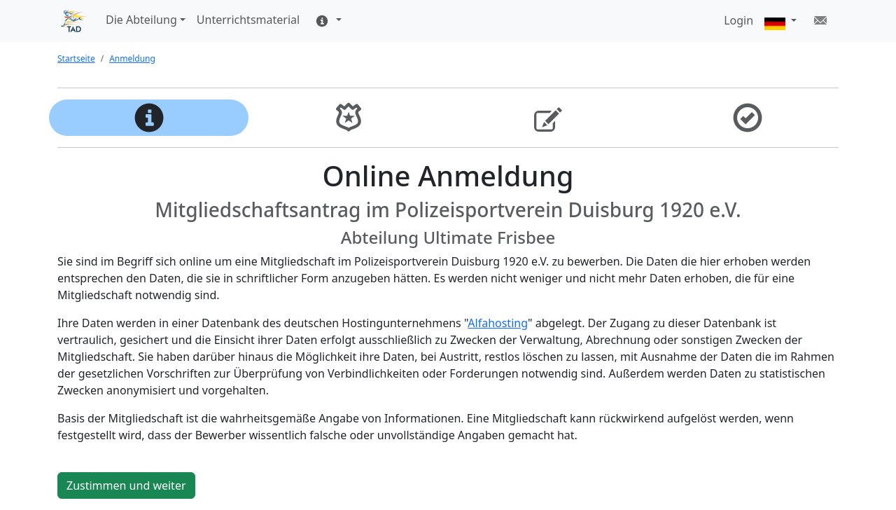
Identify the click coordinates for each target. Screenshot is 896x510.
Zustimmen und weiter (126, 485)
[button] (780, 21)
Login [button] (738, 20)
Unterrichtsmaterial (248, 19)
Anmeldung (132, 58)
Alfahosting (498, 323)
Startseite (76, 58)
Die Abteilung (141, 19)
